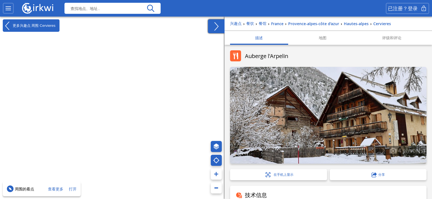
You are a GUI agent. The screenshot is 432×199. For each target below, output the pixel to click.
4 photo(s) (407, 150)
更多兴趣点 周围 (29, 25)
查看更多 (55, 189)
